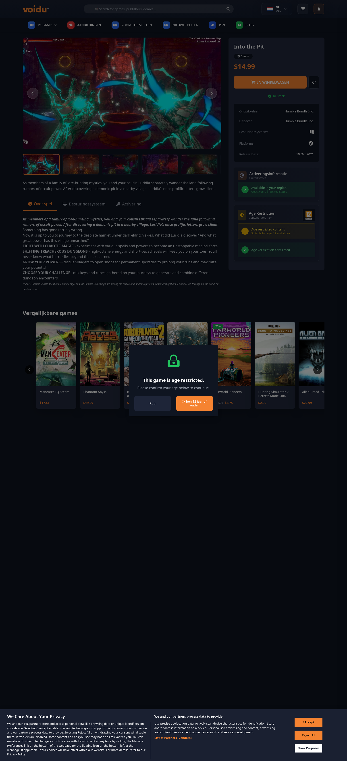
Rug (152, 403)
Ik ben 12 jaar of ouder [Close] (194, 403)
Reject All (308, 742)
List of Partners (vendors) (173, 744)
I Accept (308, 729)
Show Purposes (309, 755)
